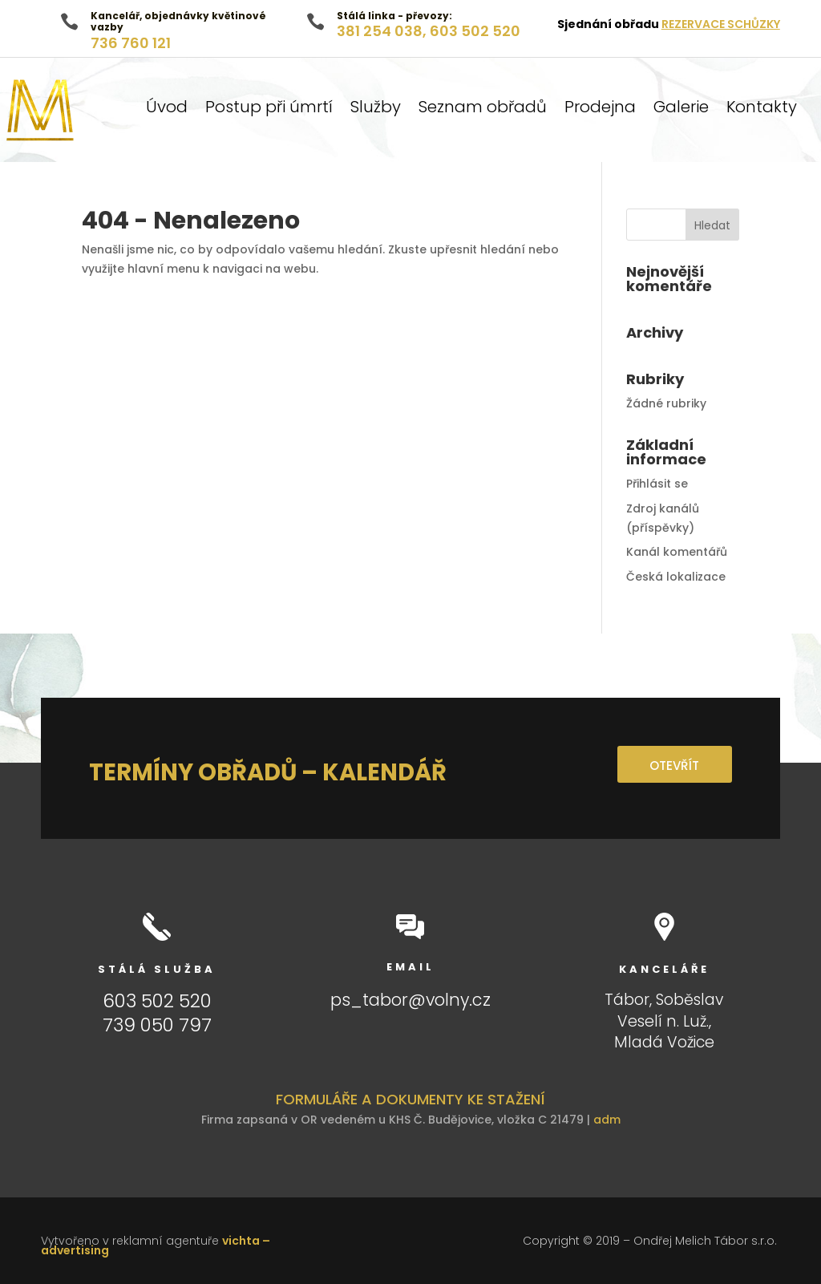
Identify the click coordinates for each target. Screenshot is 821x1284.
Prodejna (600, 109)
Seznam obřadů (483, 109)
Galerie (681, 109)
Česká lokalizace (676, 577)
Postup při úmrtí (269, 109)
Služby (375, 109)
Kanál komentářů (676, 552)
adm (607, 1120)
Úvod (167, 109)
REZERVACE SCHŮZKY (720, 24)
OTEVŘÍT (673, 765)
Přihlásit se (657, 484)
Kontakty (761, 109)
